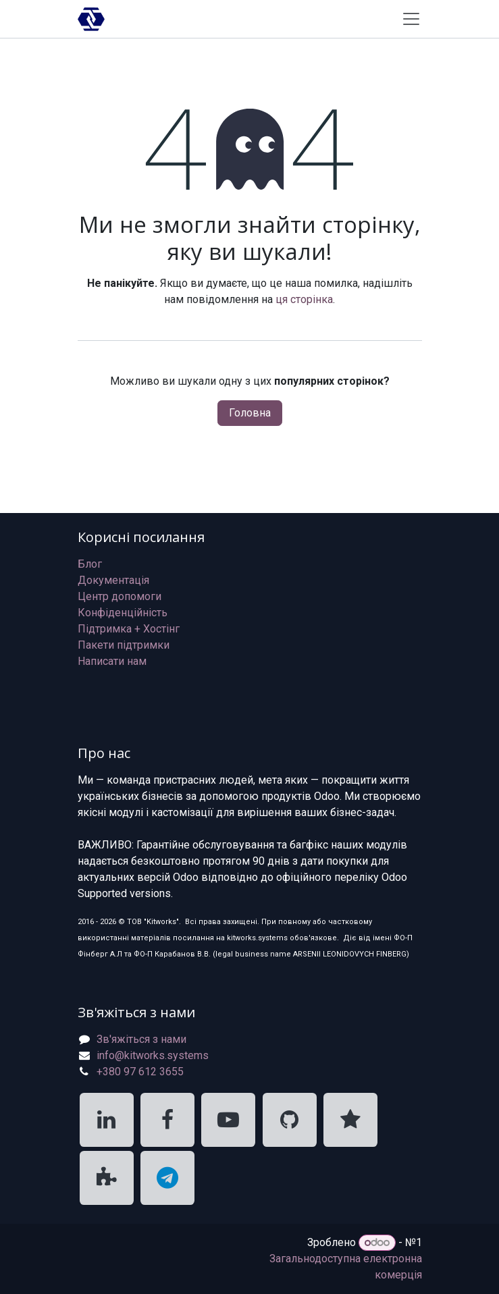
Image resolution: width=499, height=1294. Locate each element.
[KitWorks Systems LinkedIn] (107, 1120)
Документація (113, 580)
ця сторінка (304, 299)
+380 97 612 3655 (140, 1071)
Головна (250, 412)
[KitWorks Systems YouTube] (228, 1120)
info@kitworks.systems (153, 1055)
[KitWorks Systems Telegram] (167, 1178)
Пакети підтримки (123, 645)
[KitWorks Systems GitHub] (290, 1120)
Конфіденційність (122, 612)
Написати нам (112, 661)
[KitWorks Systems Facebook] (167, 1120)
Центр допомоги (119, 596)
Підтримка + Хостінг (129, 628)
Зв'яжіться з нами (141, 1039)
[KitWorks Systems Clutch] (350, 1120)
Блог (90, 564)
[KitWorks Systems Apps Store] (107, 1178)
